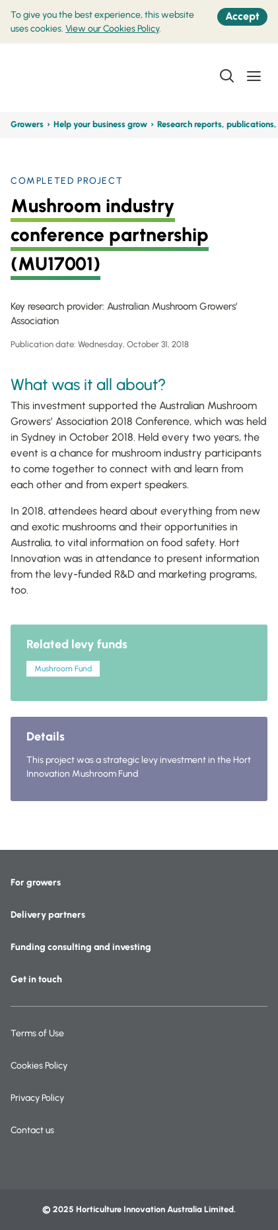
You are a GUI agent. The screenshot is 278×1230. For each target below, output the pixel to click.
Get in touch (36, 979)
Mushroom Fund (63, 668)
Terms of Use (37, 1033)
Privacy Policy (37, 1098)
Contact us (32, 1130)
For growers (36, 882)
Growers (27, 124)
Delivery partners (48, 914)
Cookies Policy (39, 1065)
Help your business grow (100, 124)
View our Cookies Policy (112, 28)
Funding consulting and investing (81, 947)
